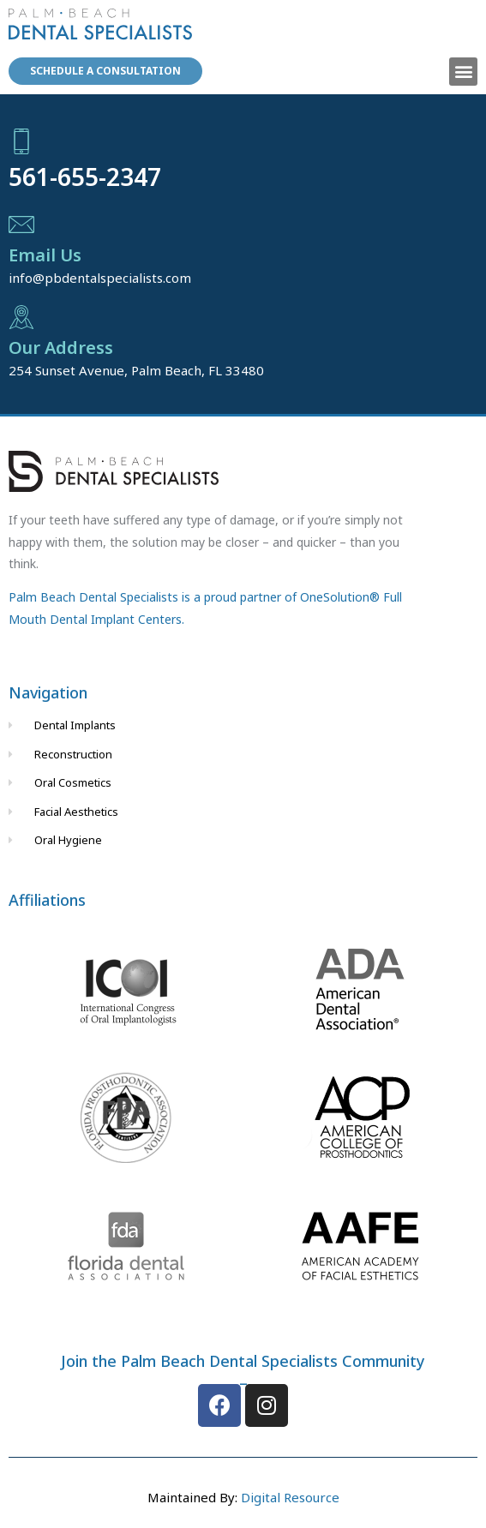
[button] (463, 71)
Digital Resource (290, 1497)
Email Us (45, 255)
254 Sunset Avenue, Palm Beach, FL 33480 (136, 370)
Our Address (61, 347)
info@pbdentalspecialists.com (100, 277)
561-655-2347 (85, 176)
